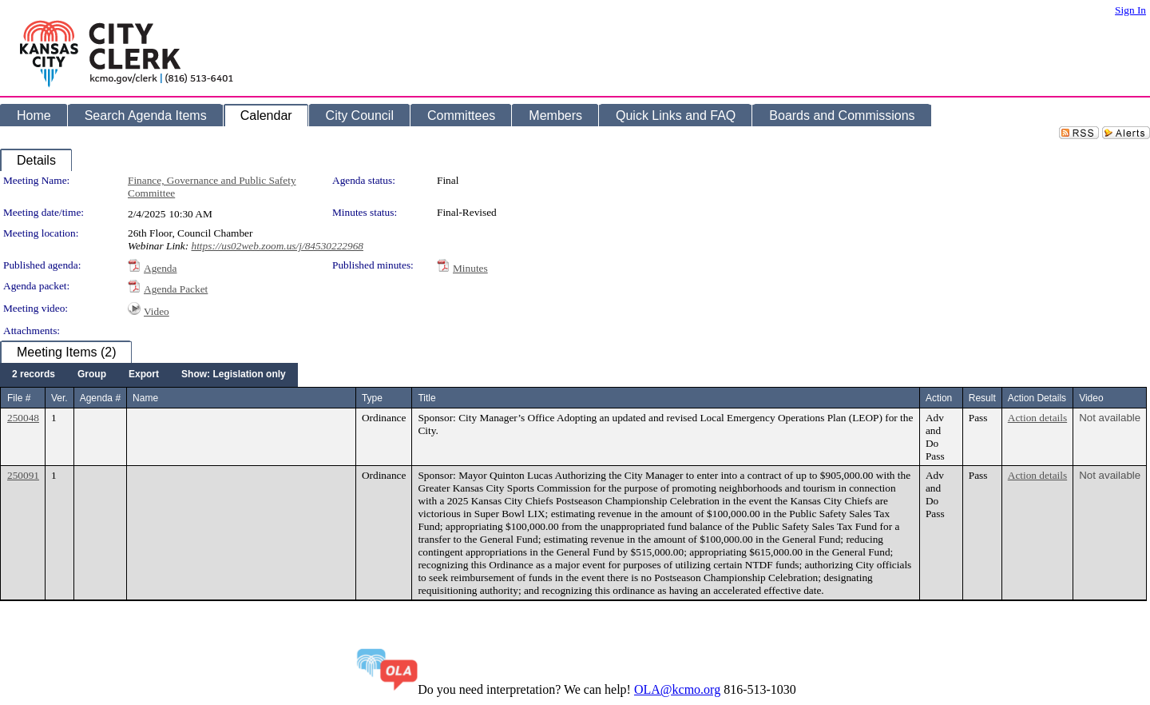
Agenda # (100, 398)
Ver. (59, 398)
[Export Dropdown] (144, 374)
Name (145, 398)
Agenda (160, 268)
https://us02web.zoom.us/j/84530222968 (277, 246)
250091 (23, 475)
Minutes (470, 268)
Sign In (1130, 10)
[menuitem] (33, 375)
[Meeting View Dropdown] (233, 374)
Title (426, 398)
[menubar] (149, 375)
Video (156, 311)
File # (18, 398)
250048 (23, 418)
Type (372, 398)
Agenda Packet (176, 289)
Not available (1109, 418)
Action (939, 398)
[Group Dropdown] (92, 374)
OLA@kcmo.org (677, 689)
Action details (1037, 418)
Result (982, 398)
